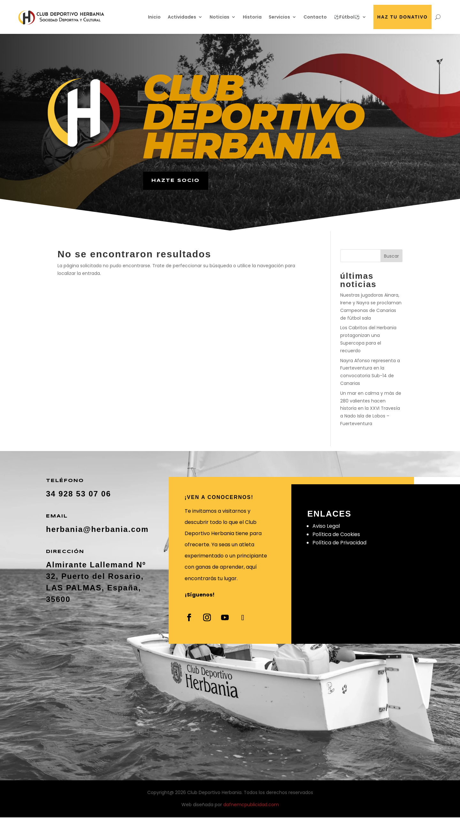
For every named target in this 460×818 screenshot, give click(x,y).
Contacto (315, 17)
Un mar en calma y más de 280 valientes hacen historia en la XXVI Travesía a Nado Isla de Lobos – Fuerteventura (370, 409)
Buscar (391, 257)
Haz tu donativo (402, 16)
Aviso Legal (326, 527)
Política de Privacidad (339, 543)
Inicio (154, 17)
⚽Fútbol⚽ (347, 17)
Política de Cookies (336, 535)
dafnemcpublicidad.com (251, 805)
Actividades (182, 17)
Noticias (219, 17)
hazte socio (177, 181)
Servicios (279, 17)
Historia (252, 17)
